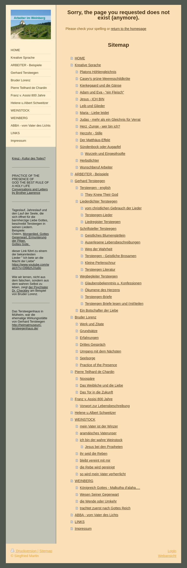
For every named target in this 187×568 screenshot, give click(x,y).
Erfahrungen (89, 338)
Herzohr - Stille (91, 133)
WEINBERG (84, 481)
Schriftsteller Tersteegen (98, 229)
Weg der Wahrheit (98, 249)
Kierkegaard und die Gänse (100, 85)
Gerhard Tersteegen (90, 181)
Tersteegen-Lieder (98, 215)
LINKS (79, 522)
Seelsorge (87, 358)
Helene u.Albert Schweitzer (95, 413)
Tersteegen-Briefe (98, 297)
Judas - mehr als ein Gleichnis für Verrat (110, 119)
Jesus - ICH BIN (92, 99)
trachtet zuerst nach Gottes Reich (105, 508)
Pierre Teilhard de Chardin (94, 372)
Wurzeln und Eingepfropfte (105, 154)
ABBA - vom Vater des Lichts (96, 515)
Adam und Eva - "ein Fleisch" (102, 92)
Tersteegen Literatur (100, 269)
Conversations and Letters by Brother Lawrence (30, 191)
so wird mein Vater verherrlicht (103, 474)
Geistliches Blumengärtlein (105, 235)
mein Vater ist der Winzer (99, 426)
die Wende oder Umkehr (98, 501)
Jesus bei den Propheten (104, 447)
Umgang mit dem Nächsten (100, 351)
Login (172, 551)
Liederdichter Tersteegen (98, 201)
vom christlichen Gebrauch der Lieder (113, 208)
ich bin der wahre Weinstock (101, 440)
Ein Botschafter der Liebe (99, 310)
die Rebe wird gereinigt (97, 467)
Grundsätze (88, 331)
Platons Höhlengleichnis (98, 72)
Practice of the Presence (98, 365)
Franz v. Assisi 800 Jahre (93, 399)
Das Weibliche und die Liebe (101, 385)
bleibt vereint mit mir (95, 460)
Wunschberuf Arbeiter (96, 167)
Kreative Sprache (88, 65)
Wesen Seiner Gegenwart (99, 494)
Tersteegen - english (95, 188)
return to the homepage (128, 29)
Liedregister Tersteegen (103, 222)
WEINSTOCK (85, 419)
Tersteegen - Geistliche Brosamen (110, 256)
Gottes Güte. (21, 244)
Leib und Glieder (92, 106)
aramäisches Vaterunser (98, 433)
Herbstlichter (89, 160)
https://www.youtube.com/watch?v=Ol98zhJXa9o (30, 266)
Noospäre (87, 379)
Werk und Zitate (92, 324)
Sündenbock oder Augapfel (100, 147)
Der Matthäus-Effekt (95, 140)
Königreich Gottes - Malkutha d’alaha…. (110, 488)
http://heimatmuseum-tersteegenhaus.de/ (27, 326)
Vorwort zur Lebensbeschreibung (105, 406)
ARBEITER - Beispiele (92, 174)
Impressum (83, 529)
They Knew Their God (101, 194)
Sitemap (45, 551)
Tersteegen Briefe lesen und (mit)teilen (114, 304)
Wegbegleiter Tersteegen (99, 276)
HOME (80, 58)
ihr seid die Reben (93, 454)
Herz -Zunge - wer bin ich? (100, 126)
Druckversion (24, 551)
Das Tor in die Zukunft (96, 392)
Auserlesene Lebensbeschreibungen (112, 242)
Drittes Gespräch (92, 344)
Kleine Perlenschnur (100, 263)
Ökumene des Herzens (102, 290)
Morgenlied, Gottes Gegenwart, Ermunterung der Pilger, (30, 237)
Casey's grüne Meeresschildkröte (105, 79)
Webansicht (167, 556)
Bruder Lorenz (85, 317)
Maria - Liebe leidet (94, 113)
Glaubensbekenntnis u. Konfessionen (113, 283)
